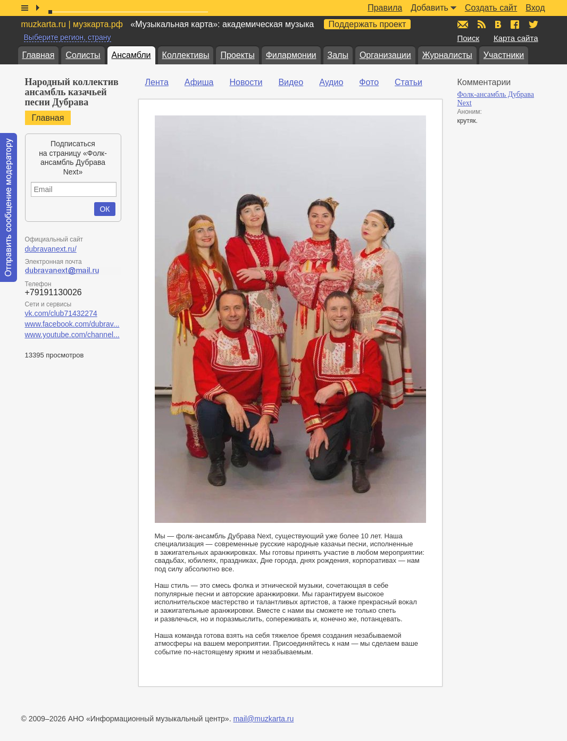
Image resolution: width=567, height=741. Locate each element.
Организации (385, 55)
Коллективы (186, 55)
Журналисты (447, 55)
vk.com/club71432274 (61, 313)
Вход (535, 7)
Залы (338, 55)
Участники (503, 55)
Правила (385, 7)
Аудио (331, 82)
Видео (290, 82)
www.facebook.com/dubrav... (72, 324)
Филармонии (291, 55)
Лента (157, 82)
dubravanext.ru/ (51, 249)
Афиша (199, 82)
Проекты (237, 55)
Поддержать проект (367, 24)
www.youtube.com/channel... (72, 334)
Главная (38, 55)
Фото (369, 82)
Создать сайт (491, 7)
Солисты (82, 55)
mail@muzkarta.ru (263, 718)
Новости (245, 82)
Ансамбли (131, 55)
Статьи (408, 82)
